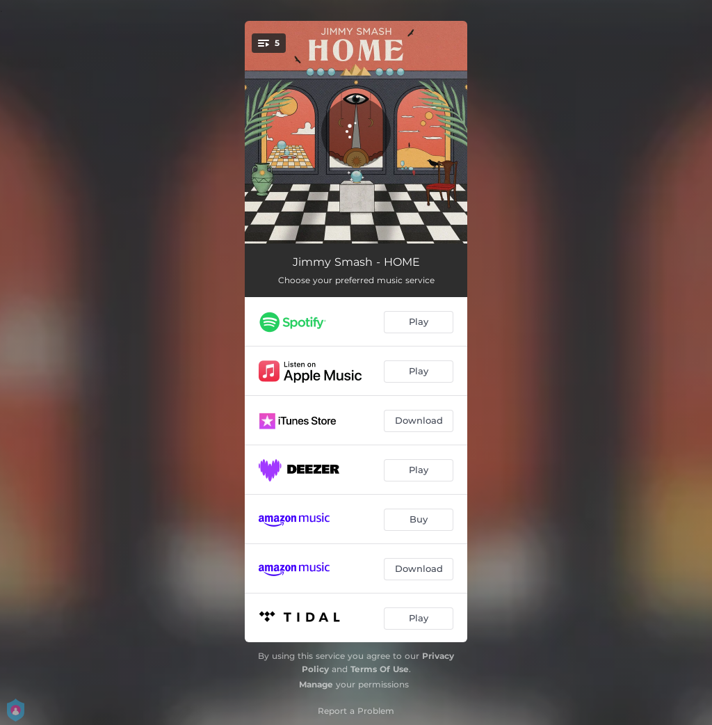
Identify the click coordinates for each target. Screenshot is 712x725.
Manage (316, 684)
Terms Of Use (379, 669)
